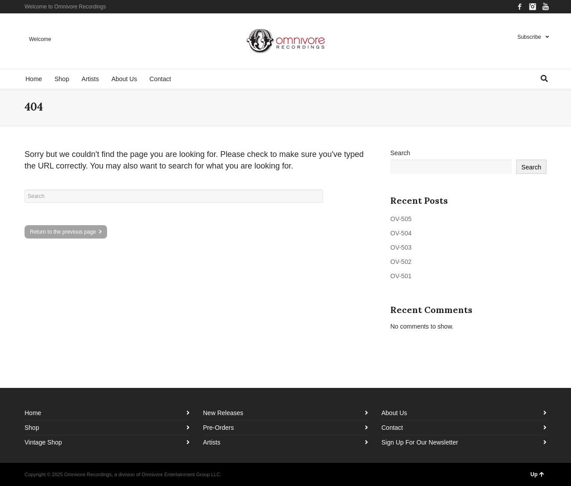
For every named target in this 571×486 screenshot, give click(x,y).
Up (537, 474)
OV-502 (400, 261)
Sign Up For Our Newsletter (419, 442)
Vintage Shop (43, 442)
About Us (394, 412)
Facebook (519, 6)
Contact (392, 427)
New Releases (223, 412)
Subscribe (529, 37)
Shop (32, 427)
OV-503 (400, 247)
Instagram (532, 6)
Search (400, 153)
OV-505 (400, 218)
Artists (211, 442)
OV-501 (400, 276)
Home (33, 412)
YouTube (545, 6)
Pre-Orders (218, 427)
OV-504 (400, 233)
